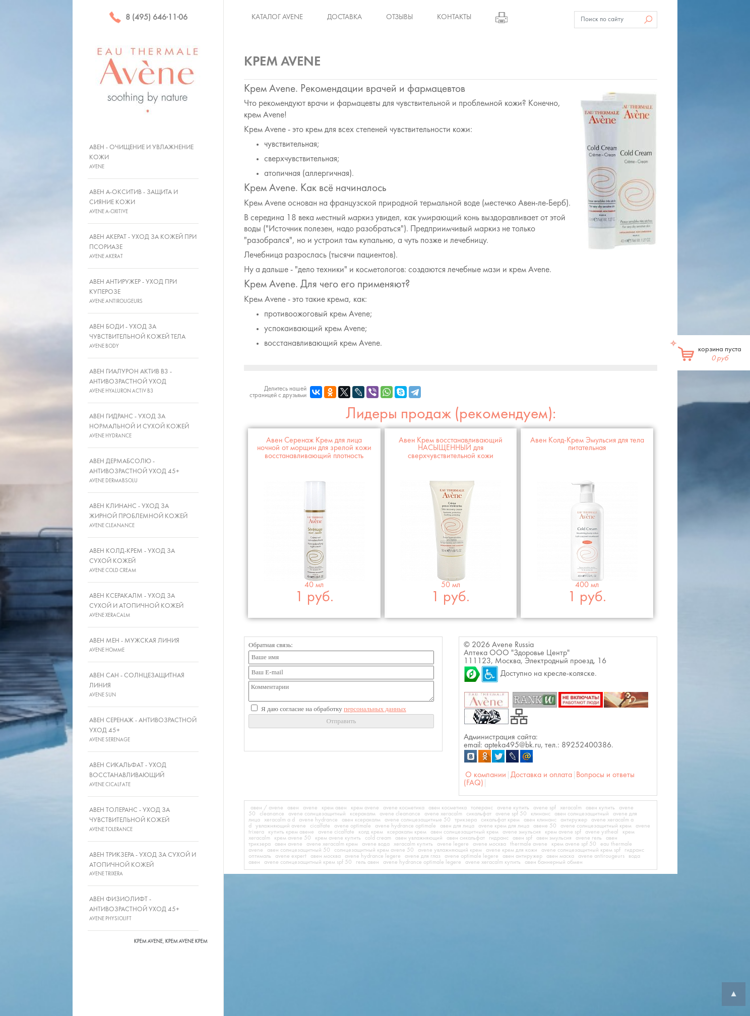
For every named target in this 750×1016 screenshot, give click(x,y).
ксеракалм (363, 814)
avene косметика (403, 808)
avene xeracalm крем (332, 844)
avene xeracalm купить (493, 862)
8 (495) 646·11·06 (148, 18)
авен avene (288, 844)
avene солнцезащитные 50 (418, 820)
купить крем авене (291, 832)
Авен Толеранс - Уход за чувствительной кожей (129, 819)
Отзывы (399, 17)
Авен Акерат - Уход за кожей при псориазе (143, 246)
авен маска (560, 856)
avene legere (453, 844)
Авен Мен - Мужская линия (134, 645)
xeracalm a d (279, 820)
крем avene (365, 808)
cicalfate (320, 826)
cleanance (272, 814)
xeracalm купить (413, 844)
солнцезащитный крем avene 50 (374, 850)
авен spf (522, 838)
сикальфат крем (500, 820)
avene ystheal (601, 832)
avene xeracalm (443, 814)
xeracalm (571, 808)
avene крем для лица (503, 826)
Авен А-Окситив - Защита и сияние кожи (133, 201)
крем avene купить (338, 838)
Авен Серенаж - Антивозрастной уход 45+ (143, 729)
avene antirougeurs (601, 856)
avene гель (589, 838)
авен (293, 808)
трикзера (466, 820)
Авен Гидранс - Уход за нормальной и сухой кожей (139, 425)
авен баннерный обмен (554, 862)
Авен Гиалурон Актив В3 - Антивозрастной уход (130, 381)
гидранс (499, 838)
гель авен (367, 862)
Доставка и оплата (541, 775)
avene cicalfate (336, 832)
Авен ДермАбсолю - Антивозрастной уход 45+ (134, 470)
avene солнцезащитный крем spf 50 (308, 862)
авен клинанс (540, 820)
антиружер (573, 820)
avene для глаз (423, 856)
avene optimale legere (471, 856)
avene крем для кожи (511, 850)
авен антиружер (522, 856)
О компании (485, 775)
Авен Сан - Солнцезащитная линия (136, 684)
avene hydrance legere (373, 856)
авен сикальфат (466, 838)
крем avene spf (563, 832)
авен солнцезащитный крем (464, 832)
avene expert (290, 856)
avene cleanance (400, 814)
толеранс (482, 808)
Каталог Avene (277, 17)
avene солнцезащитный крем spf (580, 850)
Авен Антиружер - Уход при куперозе (133, 291)
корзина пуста (719, 354)
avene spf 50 (511, 814)
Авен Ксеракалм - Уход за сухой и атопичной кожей (136, 605)
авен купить (600, 808)
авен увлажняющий (419, 838)
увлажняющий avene (281, 826)
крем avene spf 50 (573, 844)
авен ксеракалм (361, 820)
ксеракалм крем (406, 832)
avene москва (489, 844)
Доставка (344, 17)
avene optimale (352, 826)
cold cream (378, 838)
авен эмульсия (554, 838)
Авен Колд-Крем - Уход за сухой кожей (132, 560)
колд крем (370, 832)
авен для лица (457, 826)
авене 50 (544, 826)
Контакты (454, 17)
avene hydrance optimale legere (422, 862)
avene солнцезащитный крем (596, 826)
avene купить (513, 808)
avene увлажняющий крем (450, 850)
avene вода (376, 844)
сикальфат (478, 814)
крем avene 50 (292, 838)
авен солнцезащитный (581, 814)
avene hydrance (318, 820)
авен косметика (447, 808)
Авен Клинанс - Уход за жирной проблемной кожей (138, 515)
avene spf (544, 808)
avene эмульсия (522, 832)
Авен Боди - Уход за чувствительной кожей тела (137, 336)
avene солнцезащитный (317, 814)
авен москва (325, 856)
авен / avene (267, 808)
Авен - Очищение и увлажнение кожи (141, 156)
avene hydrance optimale (405, 826)
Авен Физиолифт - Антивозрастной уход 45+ (134, 908)
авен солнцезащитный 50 (298, 850)
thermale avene (528, 844)
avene (310, 808)
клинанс (540, 814)
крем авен (334, 808)
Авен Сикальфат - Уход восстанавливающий (127, 774)
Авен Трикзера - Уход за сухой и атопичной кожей (142, 864)
